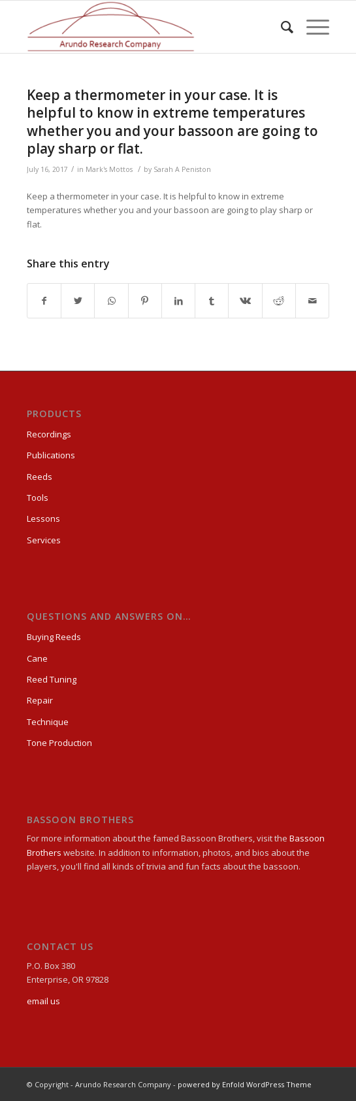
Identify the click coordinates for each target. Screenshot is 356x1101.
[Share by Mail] (312, 301)
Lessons (43, 518)
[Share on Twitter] (77, 301)
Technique (48, 722)
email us (43, 1001)
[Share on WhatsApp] (111, 301)
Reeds (39, 477)
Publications (51, 455)
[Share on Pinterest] (145, 301)
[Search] (280, 27)
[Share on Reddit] (279, 301)
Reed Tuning (51, 679)
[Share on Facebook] (44, 301)
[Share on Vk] (245, 301)
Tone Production (59, 743)
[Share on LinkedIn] (178, 301)
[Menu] (311, 27)
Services (44, 540)
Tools (37, 497)
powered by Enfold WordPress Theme (245, 1084)
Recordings (49, 434)
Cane (37, 658)
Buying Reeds (54, 637)
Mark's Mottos (109, 169)
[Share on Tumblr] (211, 301)
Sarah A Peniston (182, 169)
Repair (40, 700)
